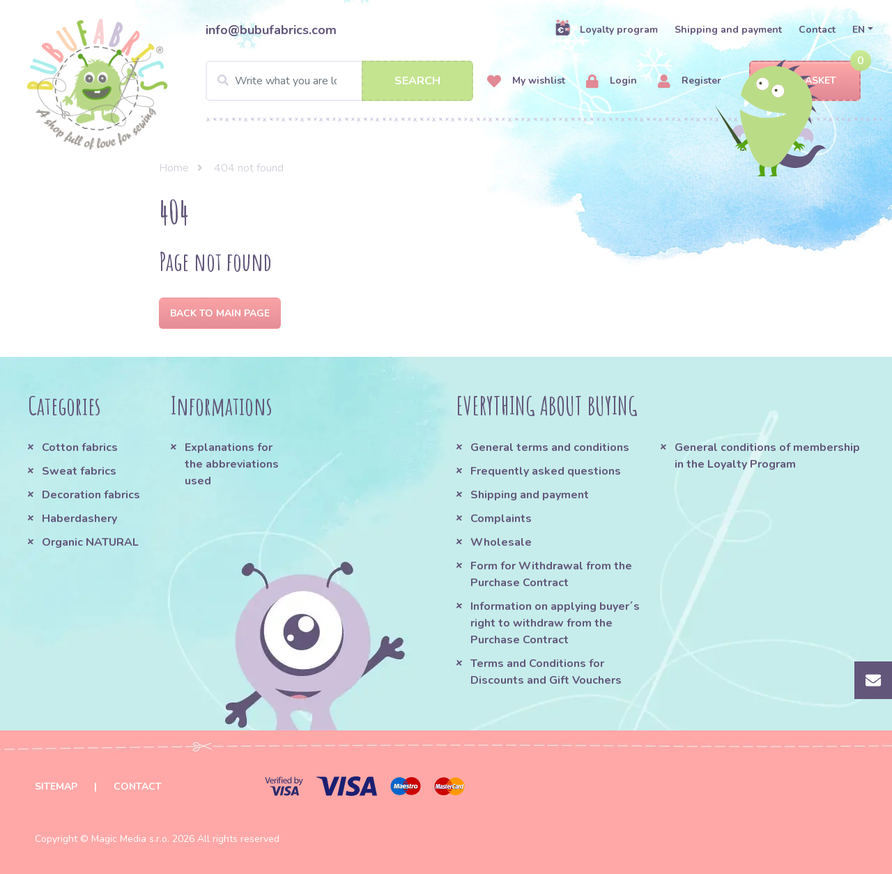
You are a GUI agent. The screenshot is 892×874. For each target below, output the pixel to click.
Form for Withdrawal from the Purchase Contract (551, 574)
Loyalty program (606, 29)
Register (689, 81)
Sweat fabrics (79, 471)
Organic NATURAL (90, 542)
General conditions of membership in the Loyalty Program (767, 456)
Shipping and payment (728, 29)
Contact (817, 29)
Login (611, 81)
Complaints (501, 518)
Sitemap (56, 786)
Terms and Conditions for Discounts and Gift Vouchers (546, 672)
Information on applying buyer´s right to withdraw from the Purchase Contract (555, 623)
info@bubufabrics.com (271, 30)
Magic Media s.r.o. (130, 838)
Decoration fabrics (91, 495)
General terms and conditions (549, 447)
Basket (805, 81)
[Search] (339, 81)
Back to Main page (220, 313)
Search (417, 81)
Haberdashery (79, 518)
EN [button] (858, 29)
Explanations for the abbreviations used (232, 464)
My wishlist (526, 81)
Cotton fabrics (80, 447)
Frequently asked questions (545, 471)
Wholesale (501, 542)
